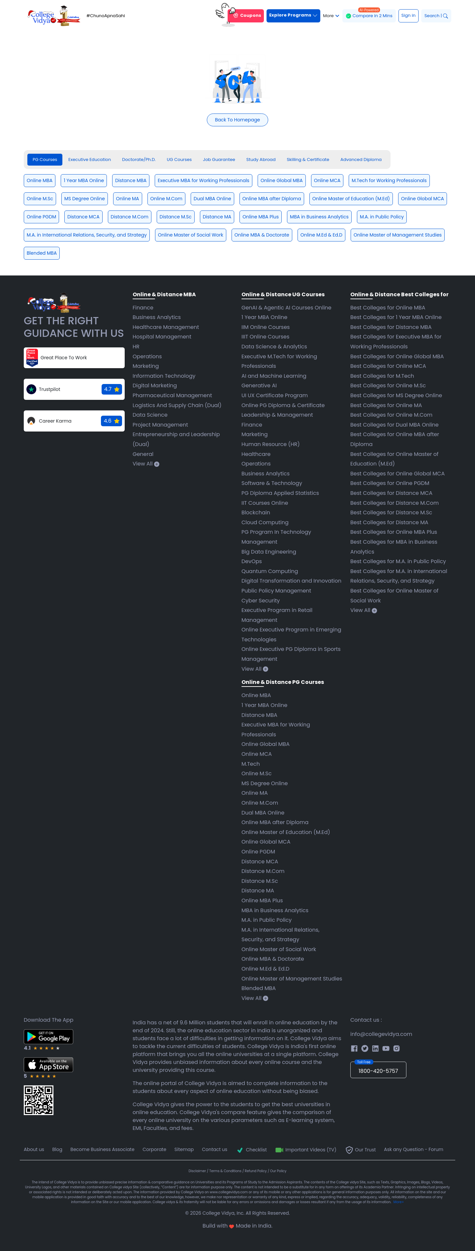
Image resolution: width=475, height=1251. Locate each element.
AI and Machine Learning (273, 376)
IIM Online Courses (265, 327)
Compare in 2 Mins (369, 14)
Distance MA (257, 890)
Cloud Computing (265, 522)
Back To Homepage (237, 119)
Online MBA (256, 695)
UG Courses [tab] (179, 159)
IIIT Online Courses (265, 336)
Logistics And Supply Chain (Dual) (177, 405)
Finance (143, 307)
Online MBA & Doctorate (272, 959)
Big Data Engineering (268, 552)
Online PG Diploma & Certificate (283, 405)
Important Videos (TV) (305, 1149)
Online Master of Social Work (278, 949)
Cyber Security (260, 600)
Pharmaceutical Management (172, 395)
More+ (399, 1202)
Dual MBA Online (262, 813)
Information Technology (164, 376)
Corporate (154, 1149)
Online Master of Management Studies (291, 978)
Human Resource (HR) (270, 444)
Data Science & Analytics (274, 346)
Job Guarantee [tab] (219, 159)
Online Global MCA (266, 842)
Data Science (150, 415)
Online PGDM (258, 851)
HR (136, 346)
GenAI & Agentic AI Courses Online (286, 307)
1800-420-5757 (376, 1068)
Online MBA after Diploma (274, 822)
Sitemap (184, 1149)
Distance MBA (259, 715)
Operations (147, 356)
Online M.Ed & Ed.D (265, 969)
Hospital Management (162, 336)
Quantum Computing (269, 571)
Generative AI (259, 385)
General (143, 454)
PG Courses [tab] (45, 159)
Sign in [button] (408, 15)
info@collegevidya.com (381, 1034)
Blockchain (255, 512)
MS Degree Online (264, 783)
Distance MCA (259, 861)
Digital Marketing (155, 385)
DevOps (251, 561)
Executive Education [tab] (89, 159)
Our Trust (360, 1149)
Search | (436, 16)
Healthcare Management (166, 327)
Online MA (254, 793)
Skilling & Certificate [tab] (308, 159)
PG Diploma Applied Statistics (280, 493)
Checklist (251, 1149)
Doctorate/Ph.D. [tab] (139, 159)
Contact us (214, 1149)
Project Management (160, 425)
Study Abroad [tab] (261, 159)
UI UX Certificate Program (274, 395)
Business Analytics (157, 317)
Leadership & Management (277, 415)
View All (146, 463)
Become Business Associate (103, 1149)
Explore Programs (293, 15)
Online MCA (256, 754)
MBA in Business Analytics (274, 910)
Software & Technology (271, 483)
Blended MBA (258, 988)
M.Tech (250, 764)
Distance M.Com (263, 871)
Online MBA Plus (262, 900)
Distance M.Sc (259, 881)
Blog (57, 1149)
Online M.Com (259, 803)
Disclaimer (198, 1171)
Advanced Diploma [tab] (361, 159)
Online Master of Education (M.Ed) (285, 832)
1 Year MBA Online (264, 317)
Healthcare (255, 454)
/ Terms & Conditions (224, 1171)
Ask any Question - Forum (413, 1149)
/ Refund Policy (255, 1171)
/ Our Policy (277, 1171)
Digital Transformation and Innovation (291, 581)
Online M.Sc (256, 773)
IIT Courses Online (264, 503)
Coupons (244, 15)
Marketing (146, 366)
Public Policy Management (276, 590)
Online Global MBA (265, 744)
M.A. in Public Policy (266, 920)
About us (34, 1149)
